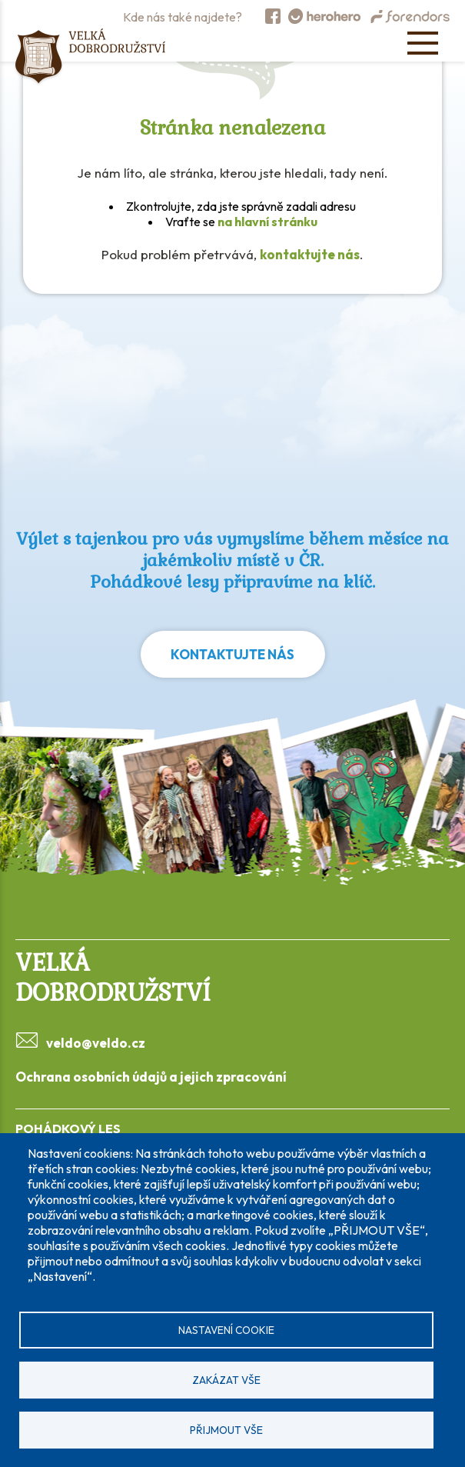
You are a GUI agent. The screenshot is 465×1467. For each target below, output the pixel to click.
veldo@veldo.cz (95, 1043)
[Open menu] (422, 43)
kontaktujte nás (310, 254)
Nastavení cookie (226, 1330)
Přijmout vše (226, 1430)
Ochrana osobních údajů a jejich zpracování (151, 1077)
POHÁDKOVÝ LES (68, 1128)
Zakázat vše (226, 1380)
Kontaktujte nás (232, 654)
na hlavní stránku (267, 221)
